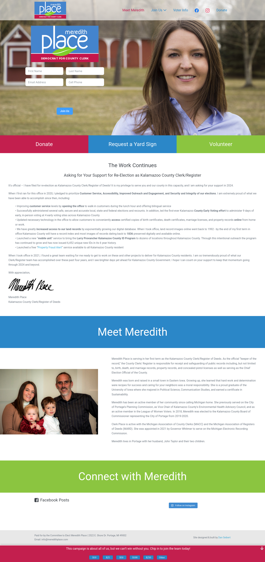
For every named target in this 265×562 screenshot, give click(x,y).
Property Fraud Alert (50, 247)
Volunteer (220, 144)
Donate (221, 10)
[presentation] (64, 96)
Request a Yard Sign (132, 144)
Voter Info (180, 10)
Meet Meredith (133, 10)
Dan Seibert (224, 537)
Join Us (158, 10)
